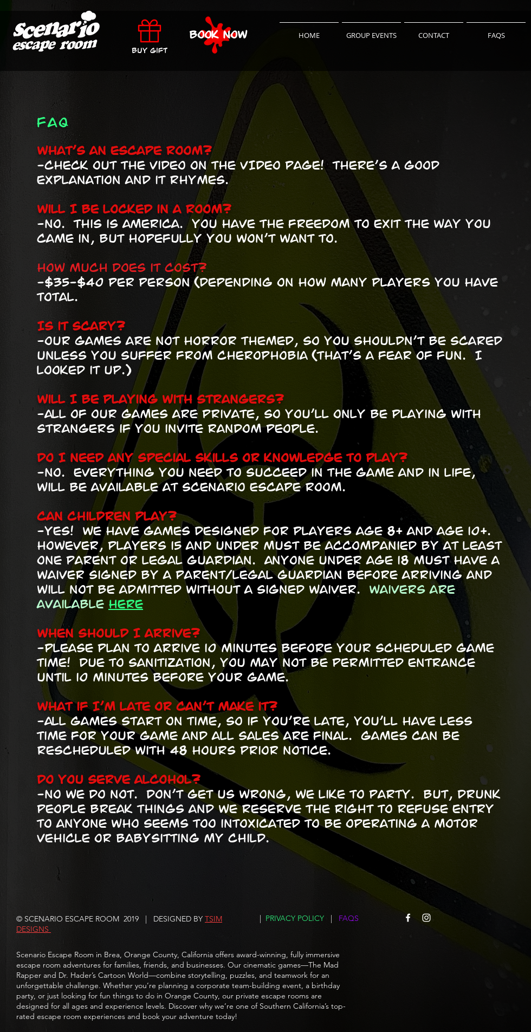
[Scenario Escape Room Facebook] (408, 917)
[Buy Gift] (149, 34)
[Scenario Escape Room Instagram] (426, 917)
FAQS (349, 918)
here (125, 604)
